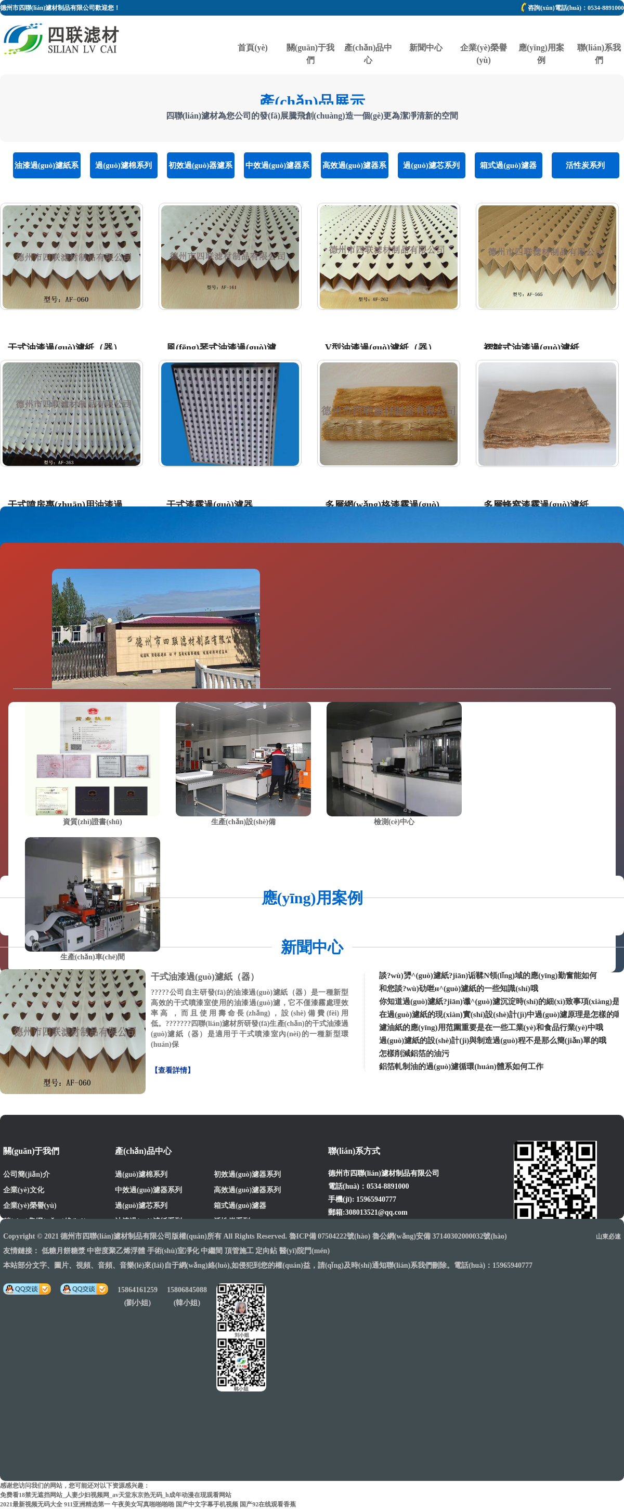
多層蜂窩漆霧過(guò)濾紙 (536, 505)
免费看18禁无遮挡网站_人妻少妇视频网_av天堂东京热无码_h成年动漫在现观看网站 (115, 1495)
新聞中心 (426, 29)
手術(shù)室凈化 (173, 1251)
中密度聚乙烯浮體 (116, 1251)
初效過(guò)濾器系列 (247, 1174)
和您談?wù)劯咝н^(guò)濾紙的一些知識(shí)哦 (458, 988)
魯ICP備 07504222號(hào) (330, 1236)
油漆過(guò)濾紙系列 (47, 169)
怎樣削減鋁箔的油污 (414, 1053)
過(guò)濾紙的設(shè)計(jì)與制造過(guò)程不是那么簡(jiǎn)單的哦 (492, 1040)
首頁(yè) (253, 29)
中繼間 (212, 1251)
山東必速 (608, 1236)
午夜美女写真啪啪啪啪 (143, 1504)
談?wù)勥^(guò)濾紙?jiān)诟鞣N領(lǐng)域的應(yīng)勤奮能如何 (488, 975)
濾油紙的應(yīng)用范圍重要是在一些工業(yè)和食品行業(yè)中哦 (491, 1027)
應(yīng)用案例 (541, 29)
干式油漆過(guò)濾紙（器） (65, 348)
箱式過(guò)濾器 (508, 165)
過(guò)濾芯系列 (431, 165)
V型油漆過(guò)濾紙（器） (381, 348)
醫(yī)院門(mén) (304, 1251)
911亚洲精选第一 (87, 1504)
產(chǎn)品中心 (368, 29)
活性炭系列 (585, 165)
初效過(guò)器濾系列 (200, 169)
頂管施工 (239, 1251)
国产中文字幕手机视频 (207, 1504)
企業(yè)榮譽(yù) (484, 29)
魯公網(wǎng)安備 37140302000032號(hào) (439, 1236)
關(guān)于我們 (310, 29)
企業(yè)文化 (23, 1190)
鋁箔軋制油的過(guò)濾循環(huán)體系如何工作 (461, 1066)
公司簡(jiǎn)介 (26, 1174)
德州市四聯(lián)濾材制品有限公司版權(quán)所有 (141, 1236)
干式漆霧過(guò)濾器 (209, 505)
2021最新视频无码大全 (31, 1504)
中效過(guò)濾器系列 (277, 169)
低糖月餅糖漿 (63, 1251)
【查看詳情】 (172, 1070)
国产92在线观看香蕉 (268, 1504)
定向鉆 (266, 1251)
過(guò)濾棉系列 (123, 165)
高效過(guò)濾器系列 (354, 169)
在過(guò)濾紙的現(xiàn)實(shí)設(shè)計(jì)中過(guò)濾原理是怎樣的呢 (500, 1014)
